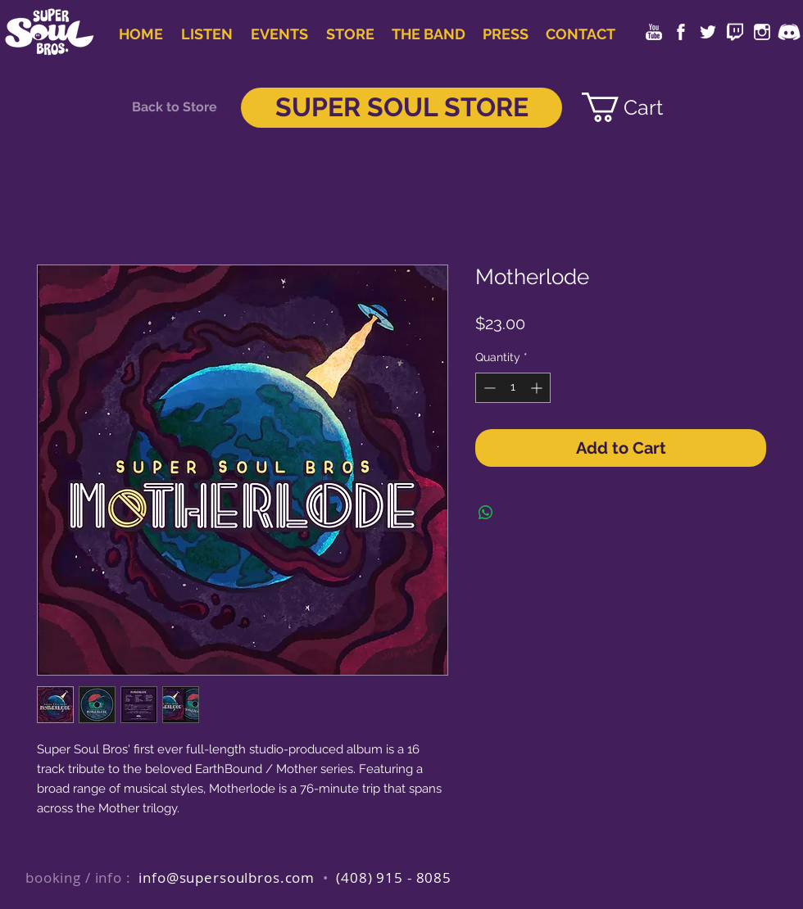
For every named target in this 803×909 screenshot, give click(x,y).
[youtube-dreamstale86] (654, 32)
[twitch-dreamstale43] (735, 32)
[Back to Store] (174, 107)
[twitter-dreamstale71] (708, 32)
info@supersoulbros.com (226, 877)
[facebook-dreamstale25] (681, 32)
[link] (636, 107)
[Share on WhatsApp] (486, 512)
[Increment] (538, 387)
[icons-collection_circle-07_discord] (789, 32)
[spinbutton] (513, 387)
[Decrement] (488, 387)
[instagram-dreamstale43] (762, 32)
